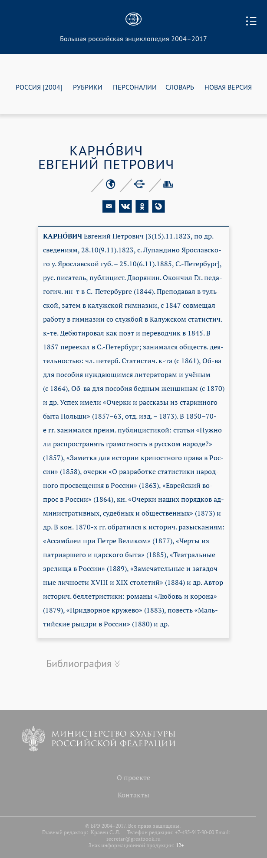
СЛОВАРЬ (179, 86)
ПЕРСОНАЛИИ (135, 86)
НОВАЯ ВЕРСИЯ (228, 86)
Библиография (79, 663)
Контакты (133, 794)
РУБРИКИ (87, 86)
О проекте (133, 777)
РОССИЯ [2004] (39, 86)
